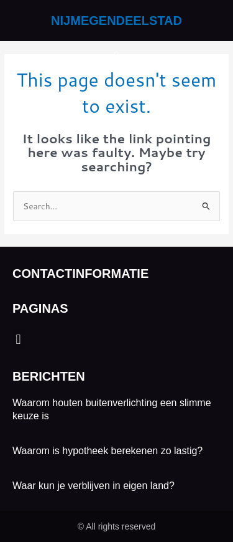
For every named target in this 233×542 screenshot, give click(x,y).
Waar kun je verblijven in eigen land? (93, 485)
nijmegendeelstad (116, 20)
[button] (116, 57)
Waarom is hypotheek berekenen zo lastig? (107, 450)
